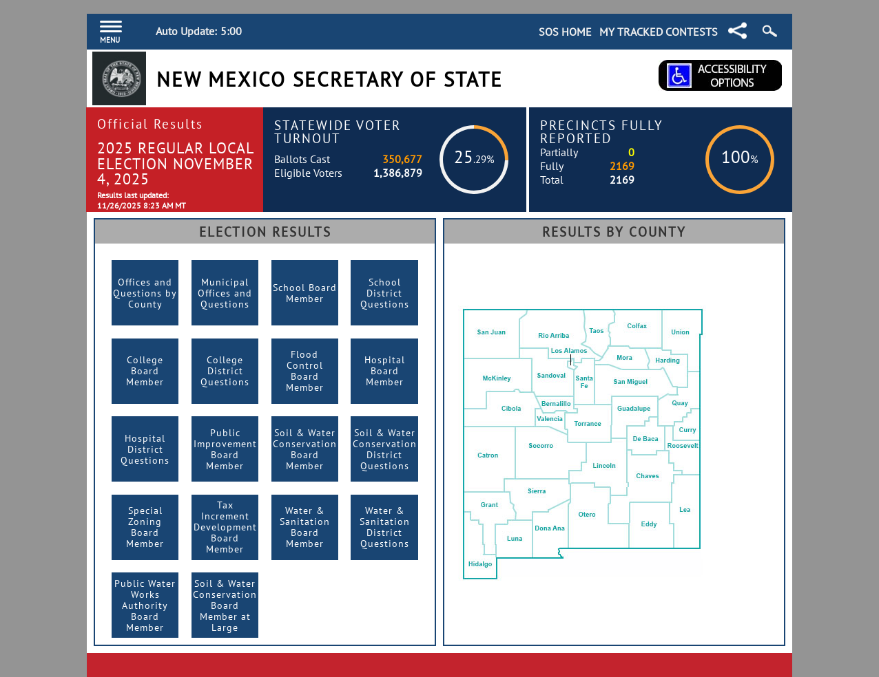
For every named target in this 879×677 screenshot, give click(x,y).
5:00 (231, 31)
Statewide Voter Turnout (337, 131)
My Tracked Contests (658, 32)
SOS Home (565, 32)
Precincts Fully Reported (601, 131)
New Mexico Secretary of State (329, 79)
